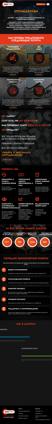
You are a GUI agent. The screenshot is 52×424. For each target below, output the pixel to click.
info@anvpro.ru (38, 413)
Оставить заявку (7, 159)
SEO (39, 48)
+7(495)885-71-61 (39, 411)
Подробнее (13, 74)
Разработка (39, 81)
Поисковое (13, 48)
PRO (8, 4)
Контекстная (13, 81)
